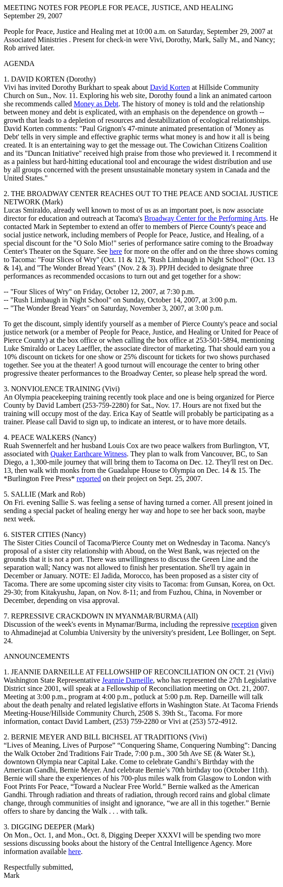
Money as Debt (96, 104)
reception (245, 624)
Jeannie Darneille (127, 680)
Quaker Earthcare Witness (88, 454)
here (115, 251)
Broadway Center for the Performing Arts (205, 218)
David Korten (170, 87)
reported (89, 478)
